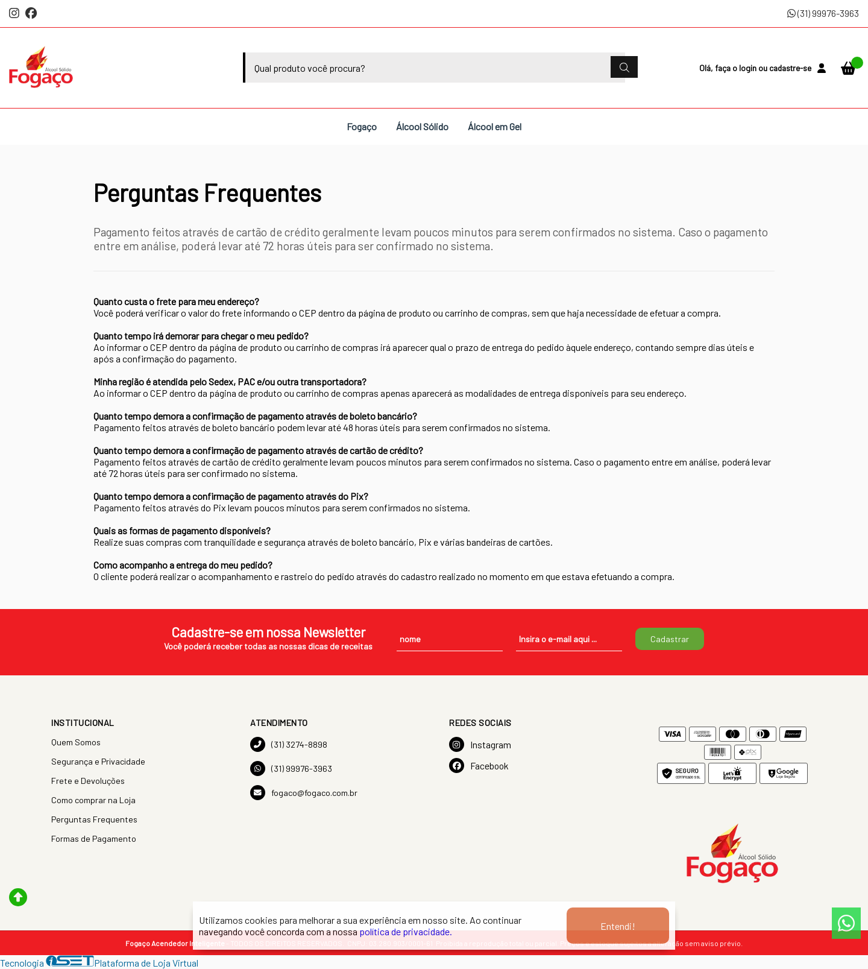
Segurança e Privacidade (98, 761)
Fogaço (362, 126)
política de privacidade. (405, 931)
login (748, 68)
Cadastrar (669, 639)
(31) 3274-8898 (288, 744)
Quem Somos (76, 742)
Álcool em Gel (494, 126)
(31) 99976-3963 (823, 13)
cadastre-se (790, 68)
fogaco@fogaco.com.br (303, 792)
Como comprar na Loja (93, 800)
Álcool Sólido (422, 126)
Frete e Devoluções (88, 780)
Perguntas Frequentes (94, 819)
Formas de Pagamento (93, 838)
